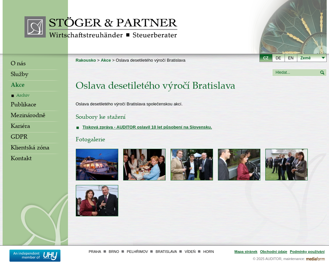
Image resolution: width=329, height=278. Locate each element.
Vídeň (190, 252)
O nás (18, 64)
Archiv (22, 96)
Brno (114, 252)
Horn (208, 252)
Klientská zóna (30, 148)
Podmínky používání (307, 252)
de (278, 58)
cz (266, 58)
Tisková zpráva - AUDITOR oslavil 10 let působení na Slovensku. (147, 127)
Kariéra (20, 127)
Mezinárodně (28, 116)
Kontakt (21, 159)
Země (306, 58)
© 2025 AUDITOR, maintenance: (279, 259)
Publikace (23, 105)
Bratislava (166, 252)
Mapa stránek (246, 252)
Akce (18, 85)
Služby (19, 75)
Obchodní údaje (273, 252)
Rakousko (86, 60)
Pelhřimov (137, 252)
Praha (95, 252)
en (291, 58)
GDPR (19, 137)
